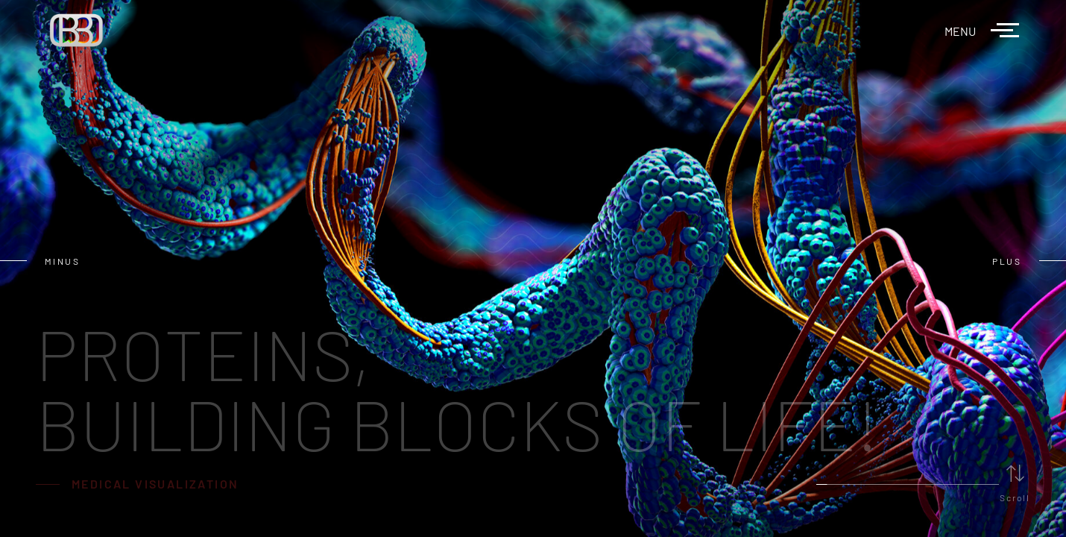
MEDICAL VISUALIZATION (155, 484)
